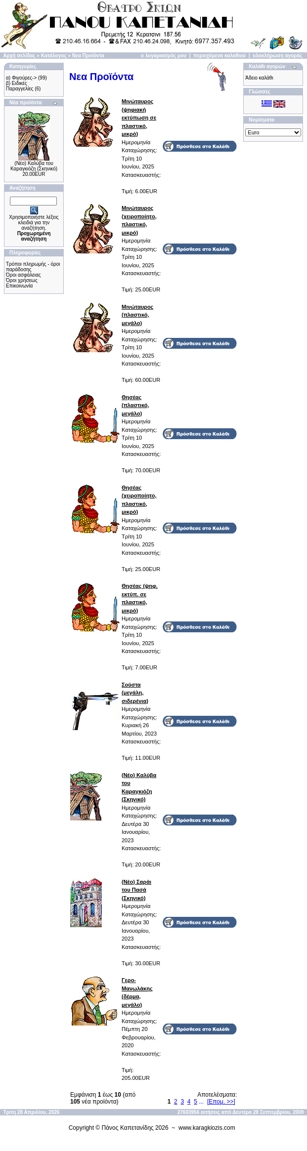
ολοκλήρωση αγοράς (278, 55)
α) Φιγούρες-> (21, 78)
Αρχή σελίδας (19, 55)
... (201, 1101)
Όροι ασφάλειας (23, 275)
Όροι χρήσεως (22, 280)
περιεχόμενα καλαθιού (219, 55)
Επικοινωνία (19, 285)
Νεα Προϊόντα (88, 55)
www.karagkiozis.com (206, 1127)
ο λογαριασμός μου (163, 55)
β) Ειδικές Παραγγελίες (19, 86)
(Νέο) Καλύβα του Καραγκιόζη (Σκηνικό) (33, 166)
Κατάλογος (54, 55)
